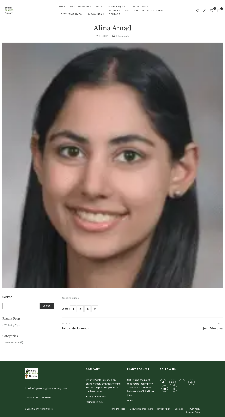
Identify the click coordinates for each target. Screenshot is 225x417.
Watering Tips (12, 325)
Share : (66, 308)
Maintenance (11, 342)
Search (7, 297)
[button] (220, 10)
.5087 (105, 36)
